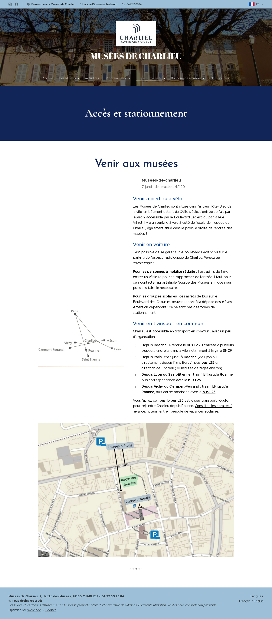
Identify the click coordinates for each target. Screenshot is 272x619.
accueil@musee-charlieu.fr (101, 4)
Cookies (50, 610)
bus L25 (193, 345)
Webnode (34, 610)
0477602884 (134, 4)
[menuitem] (47, 78)
